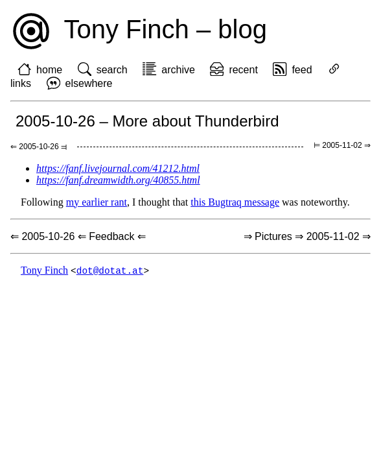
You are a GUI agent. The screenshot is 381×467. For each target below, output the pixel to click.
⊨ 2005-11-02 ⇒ (342, 145)
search (112, 69)
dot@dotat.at (110, 271)
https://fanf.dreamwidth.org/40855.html (118, 180)
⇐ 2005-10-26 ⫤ (38, 146)
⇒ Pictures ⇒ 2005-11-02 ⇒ (307, 236)
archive (178, 69)
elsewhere (89, 83)
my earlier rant (96, 202)
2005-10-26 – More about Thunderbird (147, 121)
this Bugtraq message (234, 202)
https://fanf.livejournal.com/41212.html (118, 168)
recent (243, 69)
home (49, 69)
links (20, 83)
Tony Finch (44, 270)
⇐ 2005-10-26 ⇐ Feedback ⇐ (78, 236)
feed (302, 69)
